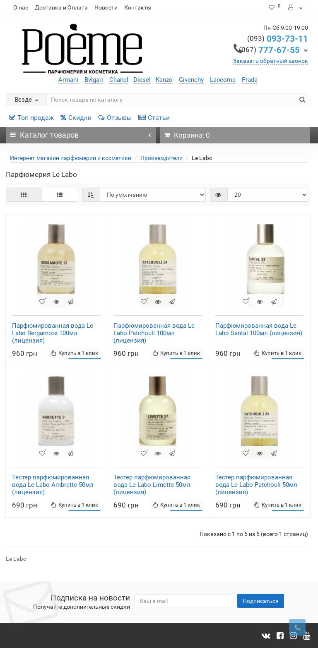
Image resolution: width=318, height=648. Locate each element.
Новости (106, 7)
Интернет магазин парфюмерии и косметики (70, 158)
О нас (20, 7)
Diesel (142, 79)
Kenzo (164, 79)
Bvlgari (93, 79)
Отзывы (115, 118)
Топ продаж (31, 118)
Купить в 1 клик (74, 353)
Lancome (223, 79)
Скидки (76, 118)
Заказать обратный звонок (270, 60)
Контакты (138, 7)
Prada (250, 79)
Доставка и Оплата (61, 7)
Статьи (154, 118)
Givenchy (191, 79)
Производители (161, 158)
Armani (68, 79)
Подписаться (261, 601)
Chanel (118, 79)
